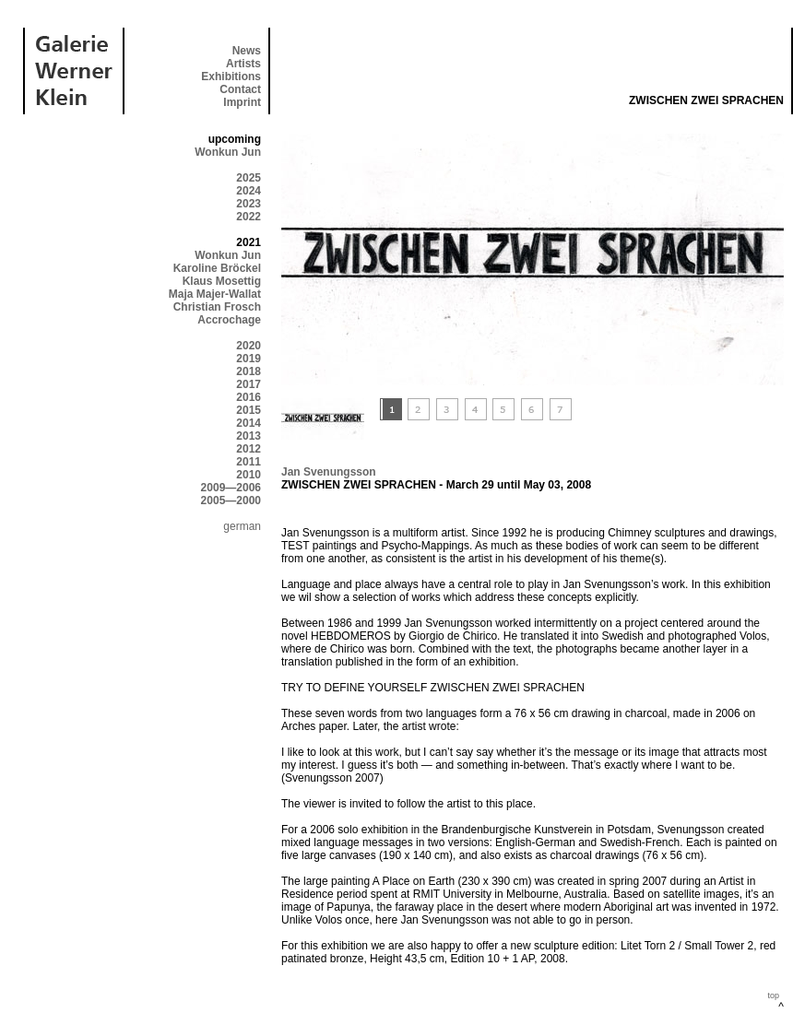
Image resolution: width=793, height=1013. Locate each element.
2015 (248, 410)
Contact (240, 89)
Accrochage (229, 319)
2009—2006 (231, 487)
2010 (248, 474)
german (242, 526)
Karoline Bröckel (217, 268)
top (773, 995)
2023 (248, 203)
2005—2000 (231, 500)
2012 (248, 448)
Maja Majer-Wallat (215, 294)
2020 (248, 345)
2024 (248, 190)
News (246, 50)
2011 (248, 461)
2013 (248, 436)
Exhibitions (231, 76)
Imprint (242, 102)
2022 (248, 216)
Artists (243, 63)
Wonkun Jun (228, 152)
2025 (248, 177)
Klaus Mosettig (222, 281)
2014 (248, 423)
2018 (248, 371)
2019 (248, 358)
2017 (248, 384)
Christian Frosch (217, 306)
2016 (248, 397)
